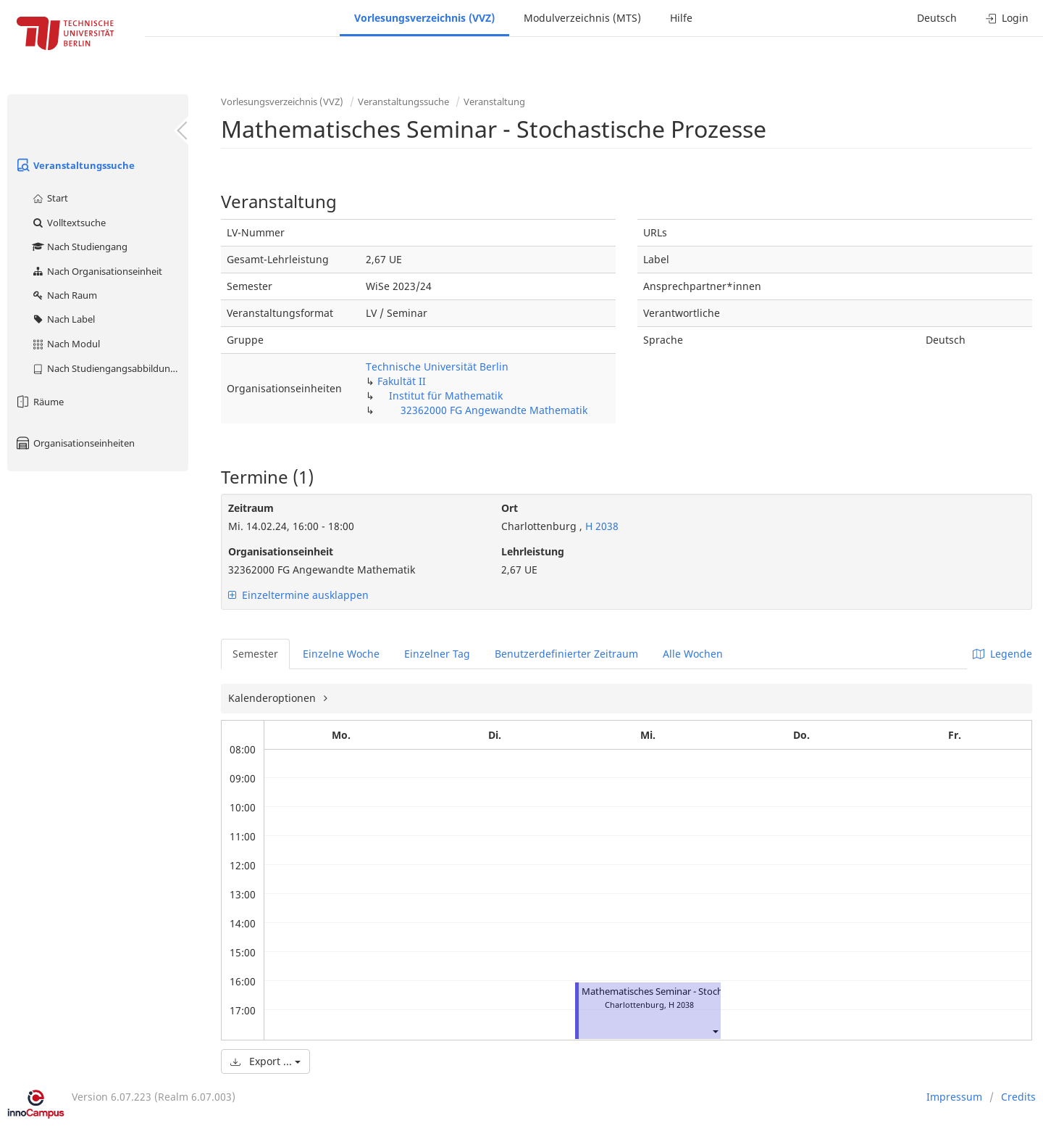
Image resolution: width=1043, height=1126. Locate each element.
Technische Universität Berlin (437, 366)
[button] (715, 1030)
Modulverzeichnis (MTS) (582, 18)
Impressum (954, 1097)
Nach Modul (65, 343)
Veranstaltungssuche (74, 165)
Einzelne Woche (341, 654)
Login (1007, 18)
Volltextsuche (68, 222)
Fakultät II (401, 381)
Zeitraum (251, 508)
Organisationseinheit (280, 551)
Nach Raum (64, 295)
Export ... (265, 1061)
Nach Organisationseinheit (96, 271)
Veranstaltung (494, 101)
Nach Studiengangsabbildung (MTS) (109, 368)
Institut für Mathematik (446, 395)
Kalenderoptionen (273, 698)
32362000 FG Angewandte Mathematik (494, 410)
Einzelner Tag (437, 654)
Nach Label (63, 319)
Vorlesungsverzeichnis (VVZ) (424, 18)
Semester (255, 654)
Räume (39, 401)
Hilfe (681, 18)
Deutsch (937, 18)
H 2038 (600, 526)
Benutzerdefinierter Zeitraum (566, 654)
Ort (509, 508)
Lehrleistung (532, 551)
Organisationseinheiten (74, 443)
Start (49, 197)
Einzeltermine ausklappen (298, 595)
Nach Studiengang (79, 246)
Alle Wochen (693, 654)
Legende (1002, 654)
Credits (1018, 1097)
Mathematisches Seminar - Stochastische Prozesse (690, 991)
